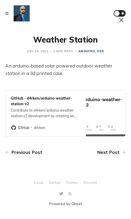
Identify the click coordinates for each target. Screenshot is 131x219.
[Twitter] (61, 194)
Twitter (72, 182)
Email (38, 182)
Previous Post (23, 152)
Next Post (111, 152)
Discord (90, 182)
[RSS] (70, 194)
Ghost (76, 203)
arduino (86, 51)
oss (100, 51)
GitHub (54, 182)
